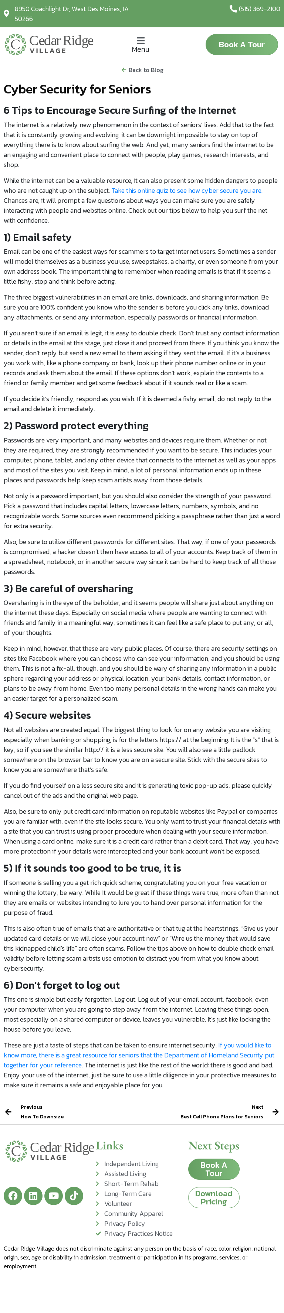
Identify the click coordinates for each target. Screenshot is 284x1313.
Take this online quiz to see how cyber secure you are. (187, 190)
